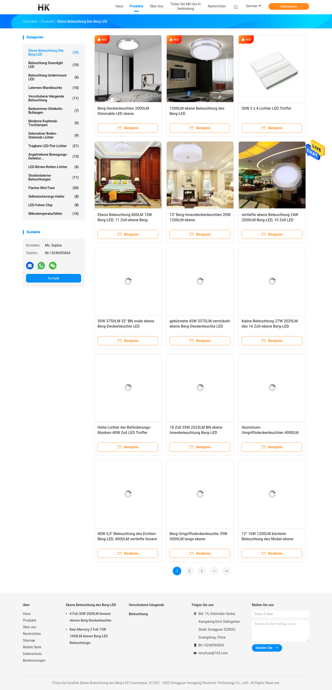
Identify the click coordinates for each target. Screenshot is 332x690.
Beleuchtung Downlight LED (53, 65)
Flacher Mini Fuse (53, 187)
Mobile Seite (32, 647)
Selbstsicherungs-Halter (53, 196)
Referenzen (288, 6)
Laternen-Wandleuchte (53, 87)
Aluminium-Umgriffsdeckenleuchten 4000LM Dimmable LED (270, 432)
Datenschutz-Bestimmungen (34, 657)
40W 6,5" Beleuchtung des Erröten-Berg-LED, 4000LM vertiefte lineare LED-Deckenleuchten (127, 538)
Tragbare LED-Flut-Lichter (53, 146)
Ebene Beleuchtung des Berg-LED (53, 52)
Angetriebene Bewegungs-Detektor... (53, 156)
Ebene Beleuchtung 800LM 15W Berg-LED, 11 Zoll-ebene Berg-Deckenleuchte (125, 219)
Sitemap (29, 640)
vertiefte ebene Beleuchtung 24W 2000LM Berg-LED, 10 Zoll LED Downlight (270, 219)
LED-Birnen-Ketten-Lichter (53, 167)
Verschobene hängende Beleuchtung (53, 98)
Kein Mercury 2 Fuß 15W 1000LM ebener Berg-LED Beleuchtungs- (89, 636)
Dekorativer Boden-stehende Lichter (53, 135)
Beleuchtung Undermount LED (53, 77)
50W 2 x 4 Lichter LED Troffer (266, 108)
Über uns (29, 627)
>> (226, 571)
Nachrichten (32, 634)
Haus (27, 614)
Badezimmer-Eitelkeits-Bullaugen (53, 110)
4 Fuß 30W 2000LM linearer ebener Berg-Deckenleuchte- (91, 617)
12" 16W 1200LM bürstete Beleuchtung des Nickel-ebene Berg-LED (267, 538)
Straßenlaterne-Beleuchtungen (53, 177)
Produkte (29, 620)
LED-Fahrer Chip (53, 205)
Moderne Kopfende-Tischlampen (53, 123)
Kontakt (53, 278)
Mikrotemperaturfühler (53, 213)
